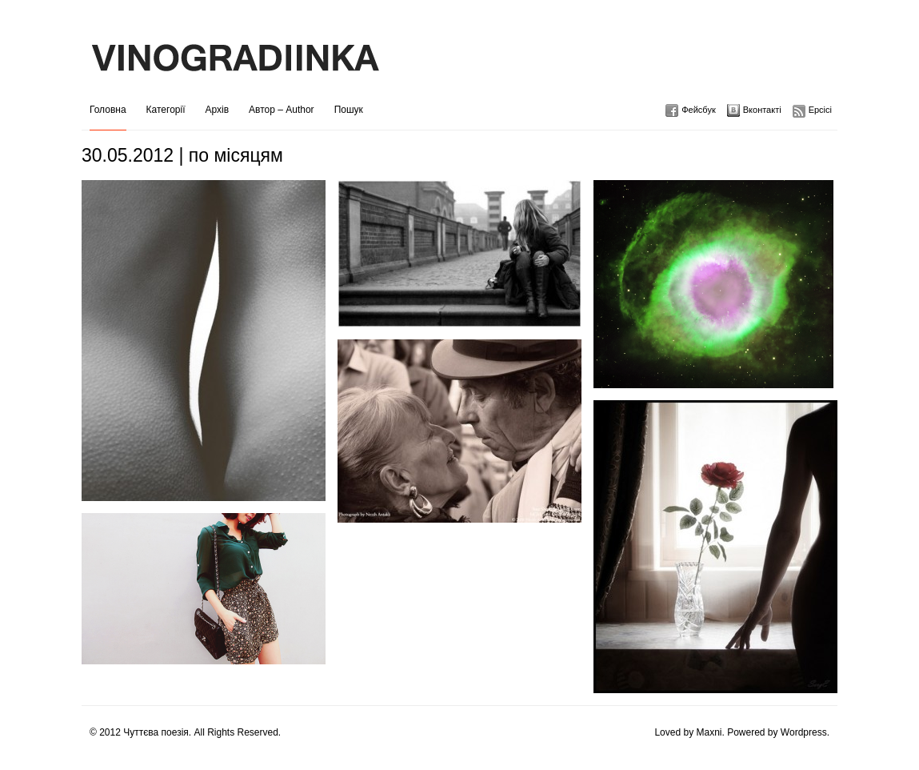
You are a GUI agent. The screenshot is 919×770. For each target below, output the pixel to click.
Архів (218, 109)
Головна (108, 109)
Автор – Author (281, 109)
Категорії (166, 109)
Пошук (348, 109)
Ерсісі (820, 109)
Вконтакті (762, 109)
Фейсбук (698, 109)
